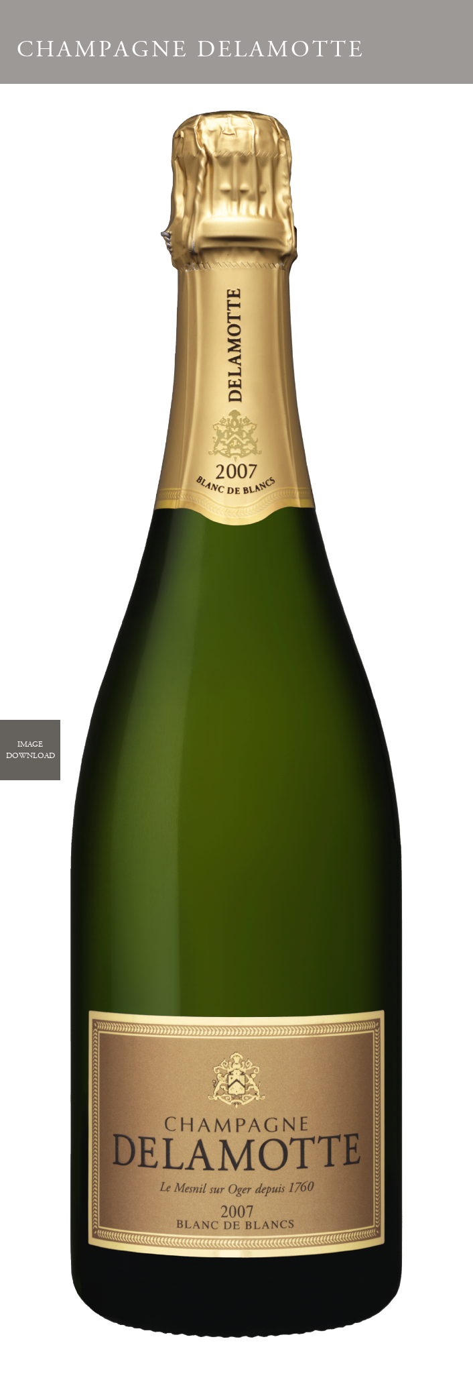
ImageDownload (30, 750)
